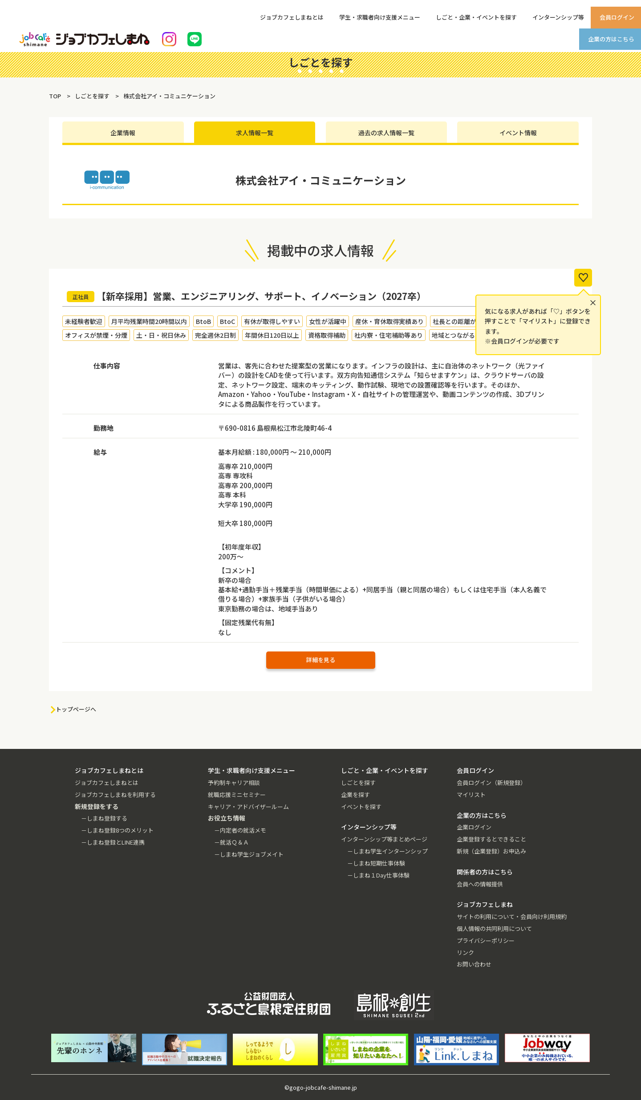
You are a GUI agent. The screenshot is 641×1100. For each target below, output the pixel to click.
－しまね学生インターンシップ (387, 851)
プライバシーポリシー (486, 940)
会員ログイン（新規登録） (491, 782)
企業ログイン (474, 827)
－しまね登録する (104, 818)
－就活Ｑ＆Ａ (231, 842)
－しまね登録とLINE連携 (113, 842)
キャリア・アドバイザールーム (248, 806)
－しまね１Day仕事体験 (378, 875)
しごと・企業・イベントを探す (476, 17)
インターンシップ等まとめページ (384, 839)
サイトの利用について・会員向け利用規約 (512, 916)
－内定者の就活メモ (240, 830)
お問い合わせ (474, 964)
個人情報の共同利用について (494, 928)
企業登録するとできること (491, 839)
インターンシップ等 (558, 17)
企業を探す (355, 794)
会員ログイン (617, 17)
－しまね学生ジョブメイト (249, 854)
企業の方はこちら (611, 39)
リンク (465, 952)
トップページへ (76, 709)
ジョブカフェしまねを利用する (115, 794)
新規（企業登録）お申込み (491, 851)
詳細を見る (320, 659)
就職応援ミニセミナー (237, 794)
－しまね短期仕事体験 (376, 863)
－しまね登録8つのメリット (117, 830)
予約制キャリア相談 (234, 782)
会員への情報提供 (480, 884)
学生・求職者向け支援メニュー (379, 17)
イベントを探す (361, 806)
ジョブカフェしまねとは (292, 17)
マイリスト (471, 794)
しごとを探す (358, 782)
